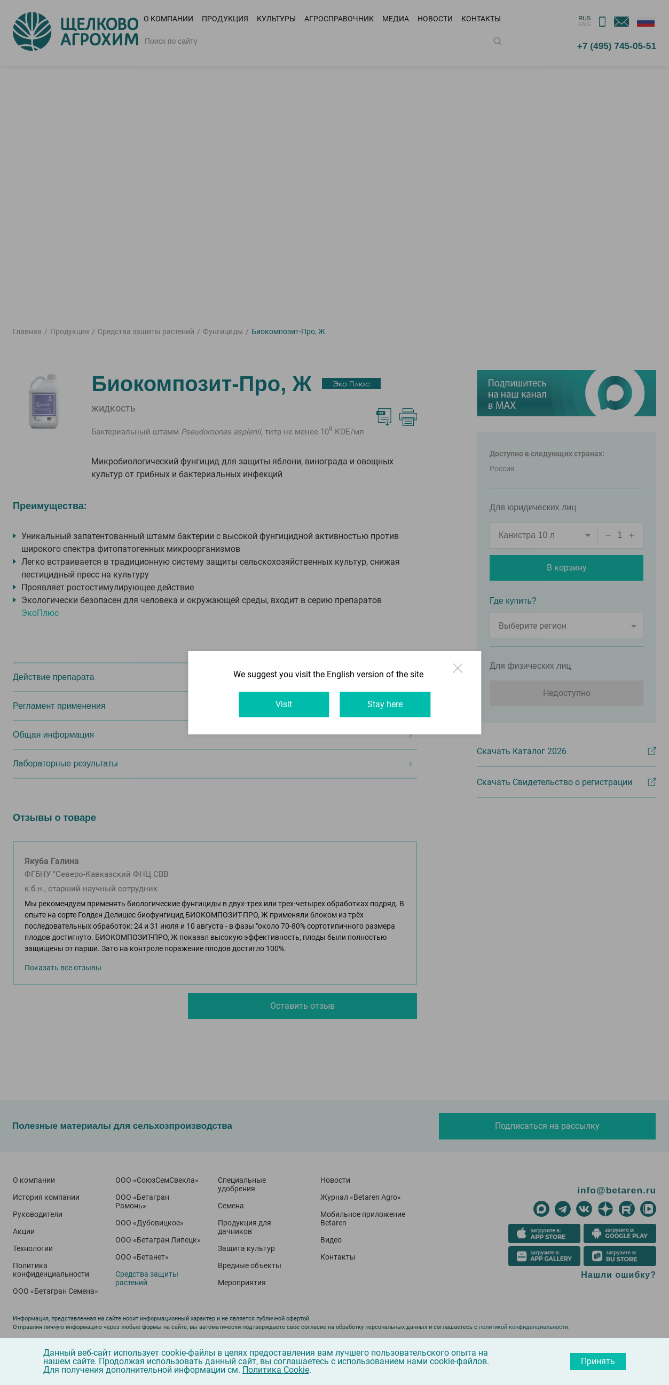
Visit (283, 704)
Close (462, 673)
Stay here (386, 704)
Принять (598, 1361)
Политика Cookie (275, 1370)
